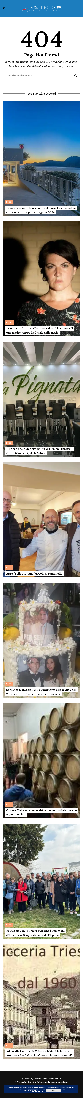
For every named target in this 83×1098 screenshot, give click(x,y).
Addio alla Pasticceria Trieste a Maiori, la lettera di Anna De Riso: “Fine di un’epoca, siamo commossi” (39, 1053)
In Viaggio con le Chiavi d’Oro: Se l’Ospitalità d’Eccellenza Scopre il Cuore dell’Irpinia (35, 933)
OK (53, 1090)
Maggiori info (37, 1090)
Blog (8, 202)
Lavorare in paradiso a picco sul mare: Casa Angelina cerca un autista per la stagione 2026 (41, 210)
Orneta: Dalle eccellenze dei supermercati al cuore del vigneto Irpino (42, 812)
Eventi (9, 322)
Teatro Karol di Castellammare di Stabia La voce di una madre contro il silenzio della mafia (39, 330)
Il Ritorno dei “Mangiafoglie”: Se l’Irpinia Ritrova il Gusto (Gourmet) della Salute (39, 451)
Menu (78, 8)
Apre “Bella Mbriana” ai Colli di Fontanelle (34, 573)
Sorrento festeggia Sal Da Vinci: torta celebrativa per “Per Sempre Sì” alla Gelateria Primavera (41, 692)
